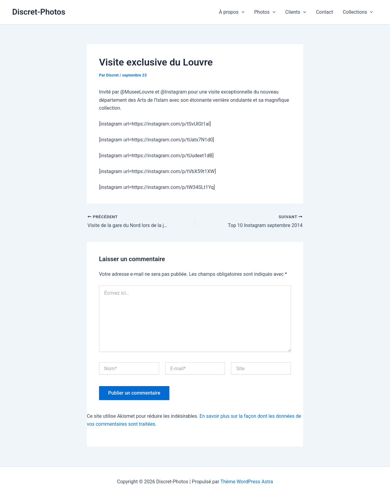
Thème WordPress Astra (246, 482)
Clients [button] (295, 12)
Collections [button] (358, 12)
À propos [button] (232, 12)
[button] (242, 12)
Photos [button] (264, 12)
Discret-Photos (38, 11)
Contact (324, 12)
